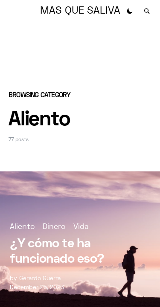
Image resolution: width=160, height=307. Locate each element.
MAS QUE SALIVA (80, 11)
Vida (81, 227)
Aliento (22, 227)
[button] (129, 11)
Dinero (54, 227)
